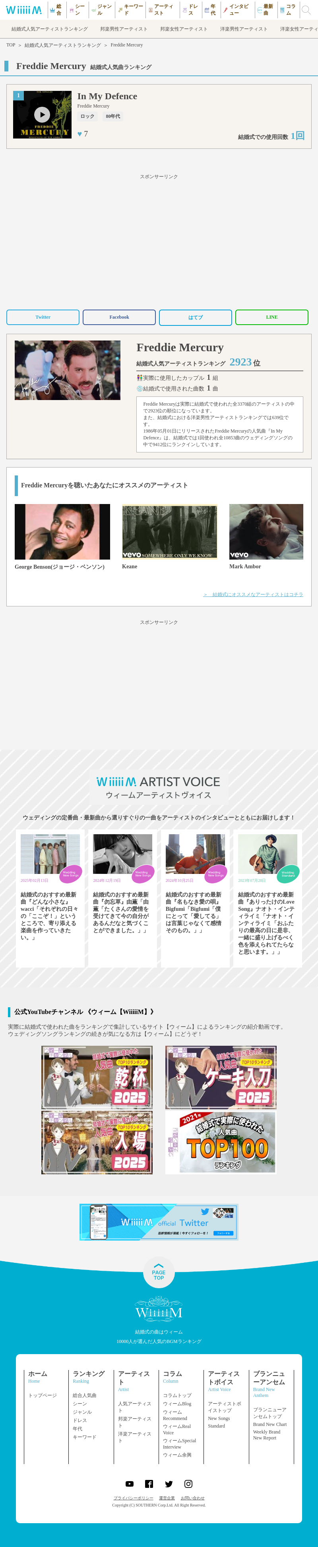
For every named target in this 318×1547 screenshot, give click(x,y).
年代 (77, 1429)
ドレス (80, 1420)
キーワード (85, 1437)
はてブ (195, 317)
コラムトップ (177, 1395)
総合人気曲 (85, 1395)
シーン (80, 1404)
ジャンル (82, 1412)
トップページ (42, 1395)
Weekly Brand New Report (267, 1435)
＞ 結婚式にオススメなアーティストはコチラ (253, 594)
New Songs (219, 1418)
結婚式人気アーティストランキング (63, 45)
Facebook (119, 317)
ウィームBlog (177, 1404)
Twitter (42, 317)
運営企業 (167, 1498)
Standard (216, 1426)
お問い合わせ (193, 1498)
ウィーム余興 (177, 1455)
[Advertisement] (159, 240)
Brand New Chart (270, 1424)
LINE (271, 317)
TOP (10, 45)
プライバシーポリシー (133, 1498)
